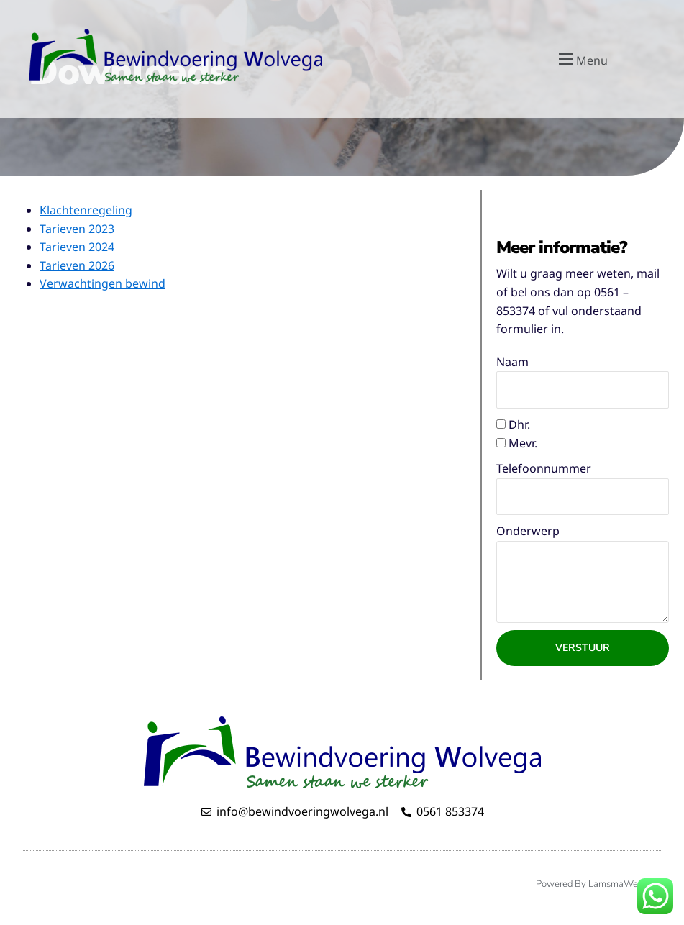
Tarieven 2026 (77, 265)
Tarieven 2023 (77, 229)
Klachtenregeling (86, 210)
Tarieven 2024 (77, 247)
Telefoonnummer (543, 468)
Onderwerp (528, 531)
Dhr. (519, 424)
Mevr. (523, 443)
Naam (512, 362)
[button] (581, 58)
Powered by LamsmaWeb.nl (595, 884)
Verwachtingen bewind (102, 283)
